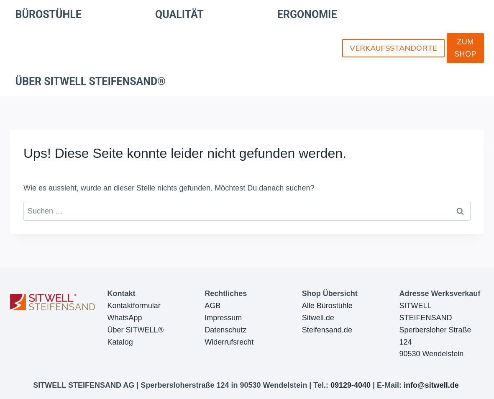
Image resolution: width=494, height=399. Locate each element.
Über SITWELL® (136, 330)
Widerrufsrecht (229, 342)
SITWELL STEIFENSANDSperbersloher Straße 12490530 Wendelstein (435, 329)
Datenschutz (225, 330)
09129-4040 (350, 385)
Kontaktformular (134, 305)
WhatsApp (125, 318)
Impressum (223, 318)
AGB (212, 305)
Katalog (120, 342)
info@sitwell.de (431, 385)
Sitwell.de (318, 318)
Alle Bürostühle (327, 305)
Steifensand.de (327, 330)
